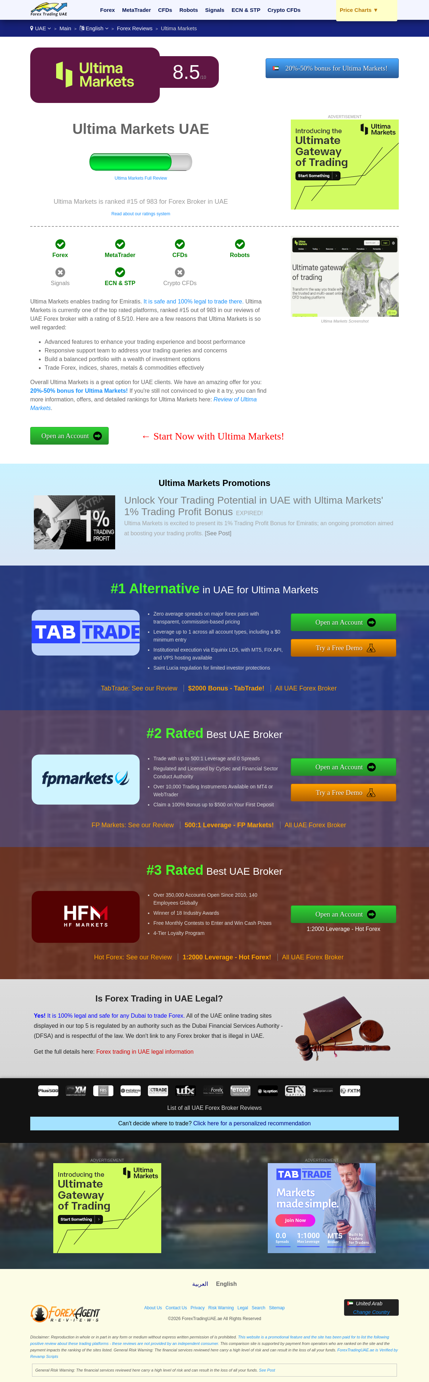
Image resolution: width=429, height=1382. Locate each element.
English (94, 28)
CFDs (165, 10)
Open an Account (65, 436)
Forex (107, 10)
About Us (153, 1307)
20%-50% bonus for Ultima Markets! (336, 68)
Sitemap (277, 1307)
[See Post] (218, 533)
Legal (243, 1307)
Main (65, 28)
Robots (188, 10)
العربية (200, 1284)
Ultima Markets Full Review (141, 178)
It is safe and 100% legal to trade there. (194, 301)
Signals (214, 10)
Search (258, 1307)
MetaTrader (136, 10)
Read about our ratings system (140, 213)
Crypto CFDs (284, 10)
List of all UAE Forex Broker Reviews (214, 1108)
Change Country (371, 1312)
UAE (40, 28)
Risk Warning (221, 1307)
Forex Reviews (135, 28)
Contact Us (176, 1307)
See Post (267, 1370)
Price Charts (359, 10)
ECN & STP (245, 10)
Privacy (197, 1307)
